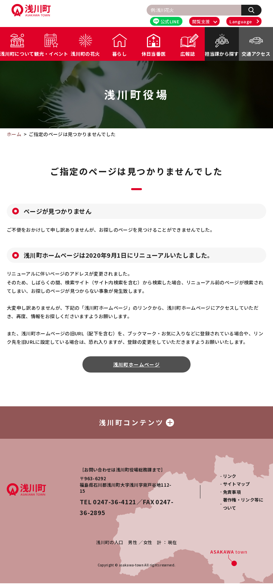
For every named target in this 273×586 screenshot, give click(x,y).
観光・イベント (51, 53)
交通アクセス (256, 53)
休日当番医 (154, 53)
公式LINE (166, 21)
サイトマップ (236, 486)
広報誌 (187, 53)
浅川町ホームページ (136, 364)
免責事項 (232, 494)
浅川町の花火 (85, 53)
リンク (230, 479)
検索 (255, 9)
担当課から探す (222, 53)
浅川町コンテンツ (136, 424)
